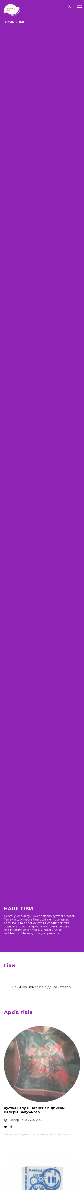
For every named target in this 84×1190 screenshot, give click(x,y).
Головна (9, 21)
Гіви (21, 21)
